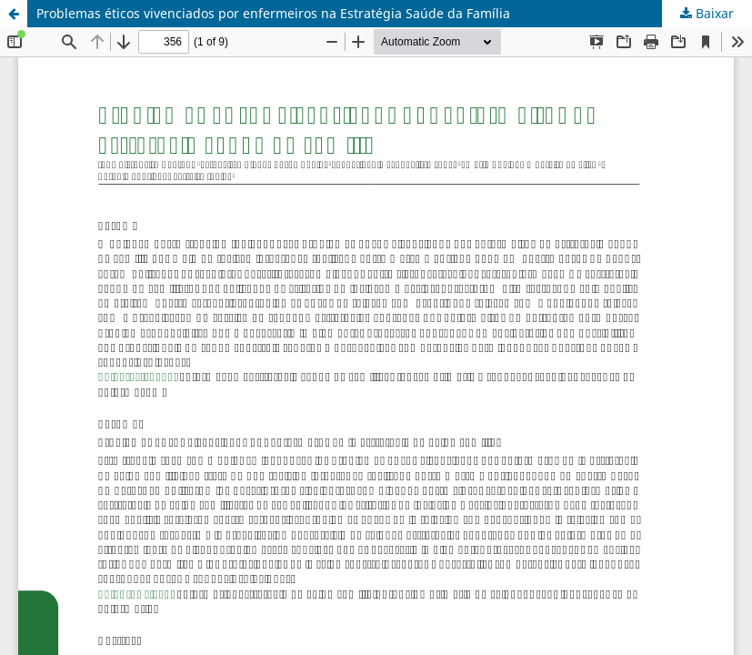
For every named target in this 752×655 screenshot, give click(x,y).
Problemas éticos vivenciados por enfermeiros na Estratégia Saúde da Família (273, 13)
